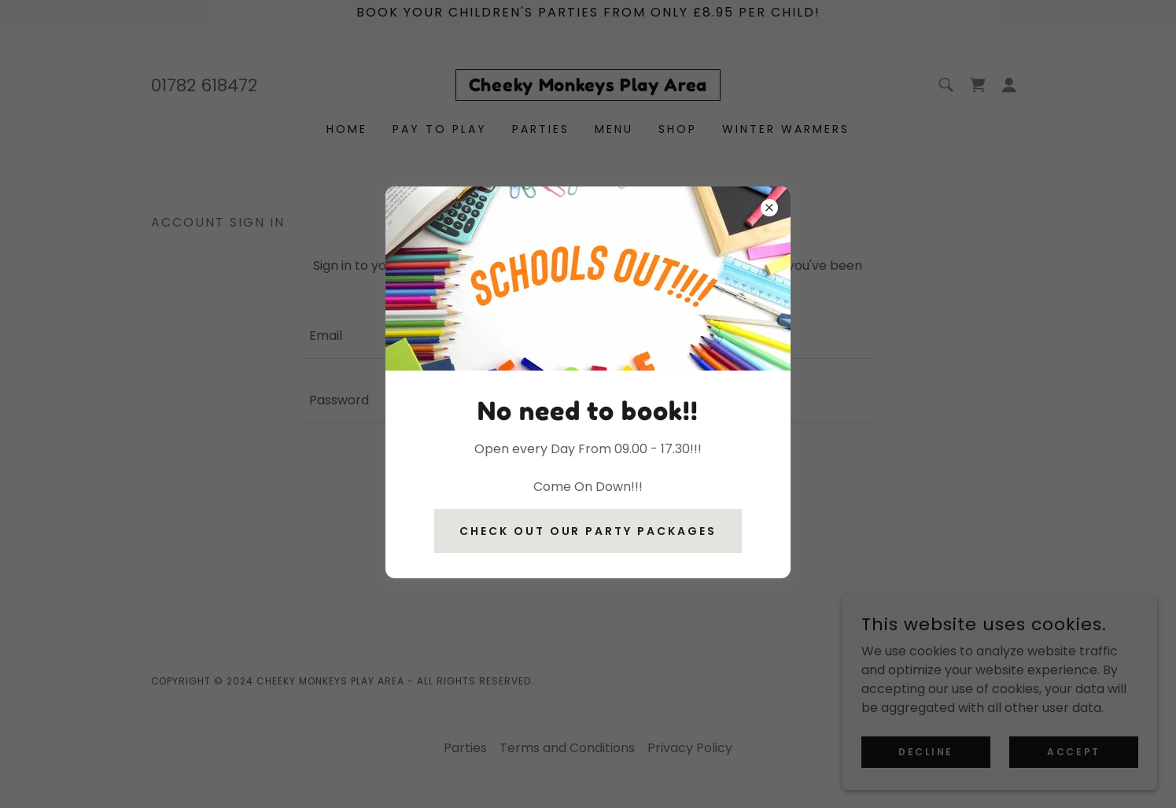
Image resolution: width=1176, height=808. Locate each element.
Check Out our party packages (588, 531)
